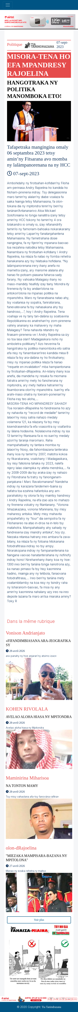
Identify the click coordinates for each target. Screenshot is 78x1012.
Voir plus (39, 919)
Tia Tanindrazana (51, 1006)
